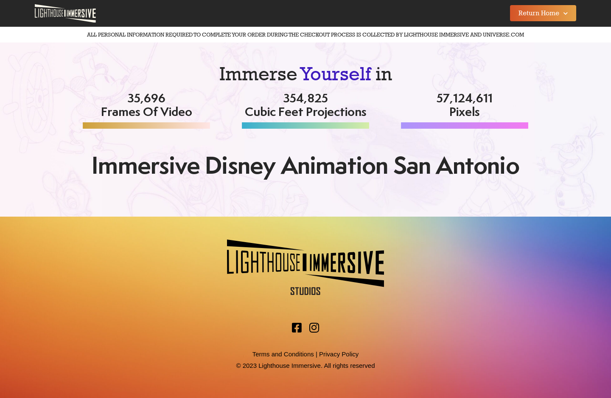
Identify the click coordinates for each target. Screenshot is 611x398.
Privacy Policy (339, 354)
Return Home (543, 13)
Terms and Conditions (283, 354)
